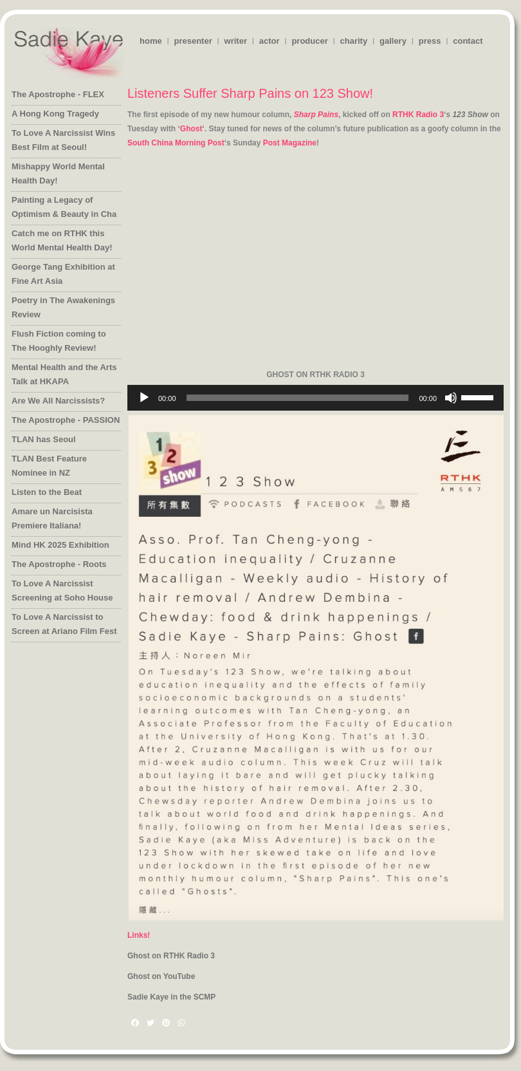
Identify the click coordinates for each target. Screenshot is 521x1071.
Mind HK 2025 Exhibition (60, 545)
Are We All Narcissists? (58, 400)
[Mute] (450, 397)
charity (354, 41)
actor (269, 41)
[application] (315, 398)
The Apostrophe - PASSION (66, 420)
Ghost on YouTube (161, 976)
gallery (393, 41)
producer (309, 41)
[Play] (144, 397)
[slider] (298, 398)
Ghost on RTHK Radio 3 (171, 955)
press (430, 41)
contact (467, 41)
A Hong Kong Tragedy (55, 113)
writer (235, 41)
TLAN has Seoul (44, 439)
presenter (193, 41)
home (151, 41)
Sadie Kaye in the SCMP (171, 996)
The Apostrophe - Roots (59, 564)
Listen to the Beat (47, 492)
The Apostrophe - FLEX (58, 94)
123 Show (470, 114)
